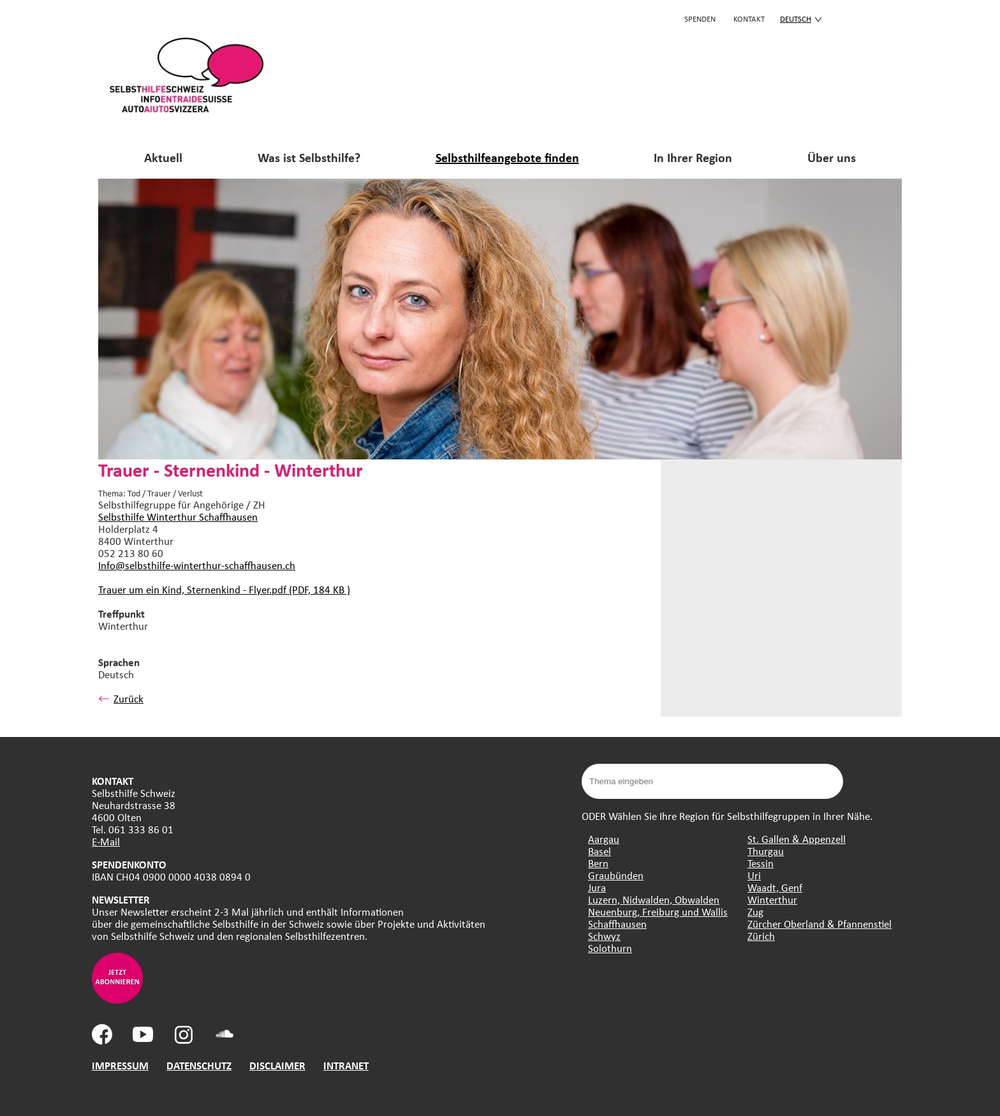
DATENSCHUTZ (199, 1065)
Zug (755, 911)
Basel (599, 851)
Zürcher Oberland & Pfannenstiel (819, 923)
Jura (597, 887)
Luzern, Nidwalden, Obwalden (653, 899)
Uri (754, 875)
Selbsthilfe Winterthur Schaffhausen (178, 516)
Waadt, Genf (774, 887)
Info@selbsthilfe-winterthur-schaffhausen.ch (196, 565)
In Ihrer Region (693, 157)
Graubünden (615, 875)
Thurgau (765, 851)
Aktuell (163, 157)
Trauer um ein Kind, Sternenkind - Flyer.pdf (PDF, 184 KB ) (224, 589)
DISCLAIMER (277, 1065)
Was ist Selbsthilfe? (309, 157)
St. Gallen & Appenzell (796, 838)
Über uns (831, 157)
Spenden (700, 18)
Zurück (120, 698)
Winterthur (772, 899)
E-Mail (106, 841)
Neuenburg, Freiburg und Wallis (658, 911)
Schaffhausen (617, 923)
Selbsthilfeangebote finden (507, 157)
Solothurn (610, 948)
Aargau (603, 838)
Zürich (761, 935)
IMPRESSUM (120, 1065)
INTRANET (346, 1065)
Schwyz (604, 935)
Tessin (760, 863)
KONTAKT (749, 18)
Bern (598, 863)
